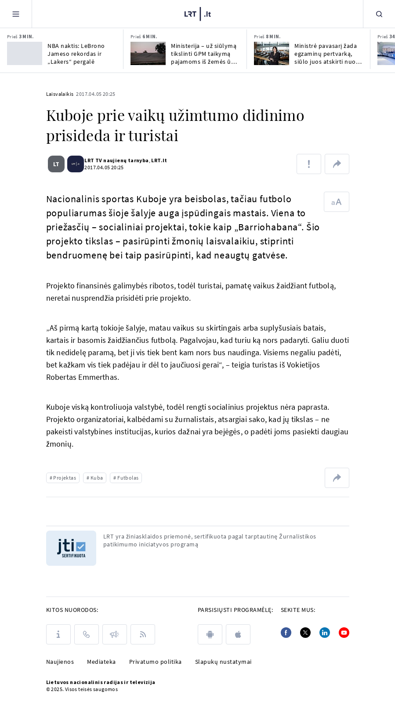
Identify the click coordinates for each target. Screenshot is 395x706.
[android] (210, 634)
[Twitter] (305, 632)
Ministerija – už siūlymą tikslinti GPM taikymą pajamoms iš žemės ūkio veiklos (205, 54)
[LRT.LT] (198, 14)
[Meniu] (16, 14)
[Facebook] (286, 632)
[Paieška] (379, 14)
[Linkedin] (324, 632)
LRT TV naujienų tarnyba (113, 160)
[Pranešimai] (114, 634)
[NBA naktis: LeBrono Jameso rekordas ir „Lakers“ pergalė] (24, 53)
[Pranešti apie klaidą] (309, 164)
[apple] (238, 634)
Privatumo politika (155, 662)
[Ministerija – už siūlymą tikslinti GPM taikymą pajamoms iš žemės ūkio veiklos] (148, 53)
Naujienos (60, 662)
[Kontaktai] (86, 634)
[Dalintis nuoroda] (337, 164)
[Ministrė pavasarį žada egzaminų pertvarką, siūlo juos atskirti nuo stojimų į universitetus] (271, 53)
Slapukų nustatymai (223, 662)
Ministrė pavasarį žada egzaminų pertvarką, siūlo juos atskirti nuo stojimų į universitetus (326, 54)
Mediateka (101, 662)
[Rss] (142, 634)
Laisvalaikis (60, 94)
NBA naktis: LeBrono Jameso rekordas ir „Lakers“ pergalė (76, 54)
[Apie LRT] (58, 634)
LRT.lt (156, 160)
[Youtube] (344, 632)
